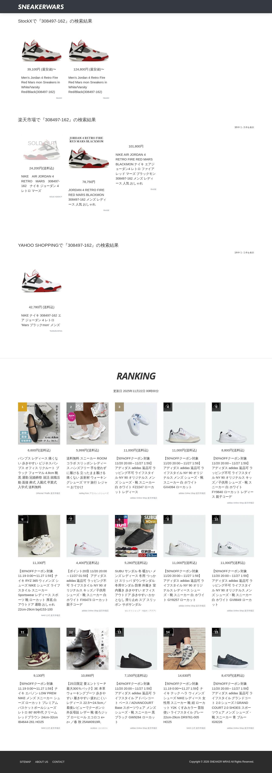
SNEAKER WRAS (220, 761)
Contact (58, 761)
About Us (41, 761)
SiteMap (25, 761)
